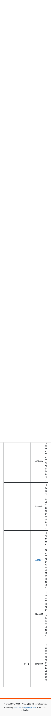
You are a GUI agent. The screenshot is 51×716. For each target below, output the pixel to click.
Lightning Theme (29, 707)
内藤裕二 (37, 560)
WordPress (17, 707)
